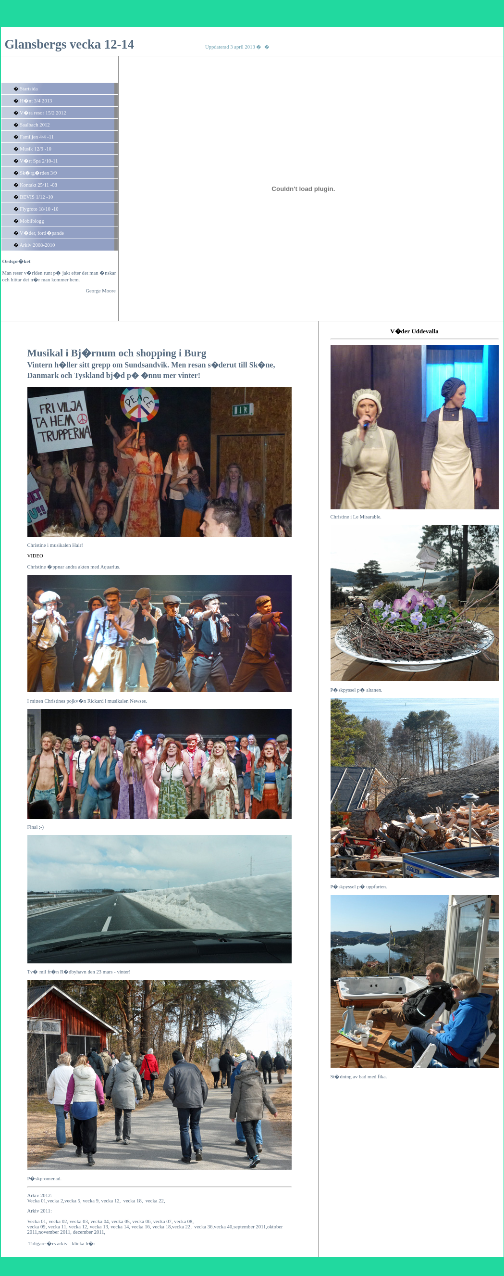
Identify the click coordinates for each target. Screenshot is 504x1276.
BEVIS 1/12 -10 (36, 197)
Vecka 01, (37, 1200)
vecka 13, (100, 1226)
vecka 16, (141, 1226)
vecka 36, (204, 1226)
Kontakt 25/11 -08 (38, 185)
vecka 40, (224, 1226)
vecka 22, (155, 1200)
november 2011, (55, 1232)
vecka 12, (78, 1226)
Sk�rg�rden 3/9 (38, 173)
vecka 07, (163, 1221)
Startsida (28, 88)
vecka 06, (142, 1221)
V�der (400, 331)
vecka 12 (110, 1200)
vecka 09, (37, 1226)
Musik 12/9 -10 (35, 149)
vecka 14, (120, 1226)
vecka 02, (58, 1221)
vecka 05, (121, 1221)
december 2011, (89, 1232)
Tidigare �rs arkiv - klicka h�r (61, 1243)
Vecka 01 (36, 1221)
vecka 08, (184, 1221)
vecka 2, (56, 1200)
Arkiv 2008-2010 (37, 245)
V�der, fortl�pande (42, 233)
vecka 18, (133, 1200)
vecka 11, (57, 1226)
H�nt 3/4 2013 (36, 100)
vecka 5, (73, 1200)
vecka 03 (79, 1221)
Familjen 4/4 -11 (37, 136)
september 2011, (250, 1226)
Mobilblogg (32, 221)
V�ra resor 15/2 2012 (43, 112)
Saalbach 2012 (34, 124)
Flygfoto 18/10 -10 (39, 209)
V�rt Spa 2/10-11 (39, 161)
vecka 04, (100, 1221)
